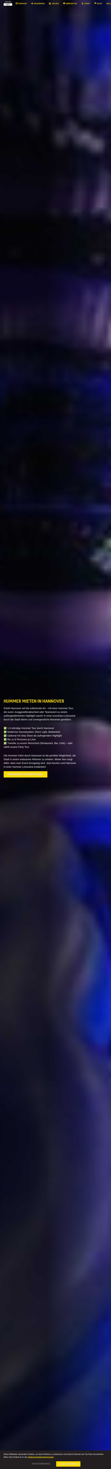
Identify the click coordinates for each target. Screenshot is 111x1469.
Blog (99, 3)
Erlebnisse (39, 3)
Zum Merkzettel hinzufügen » (25, 774)
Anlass (55, 3)
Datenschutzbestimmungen (41, 1466)
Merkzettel (71, 3)
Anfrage (22, 3)
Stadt (87, 3)
